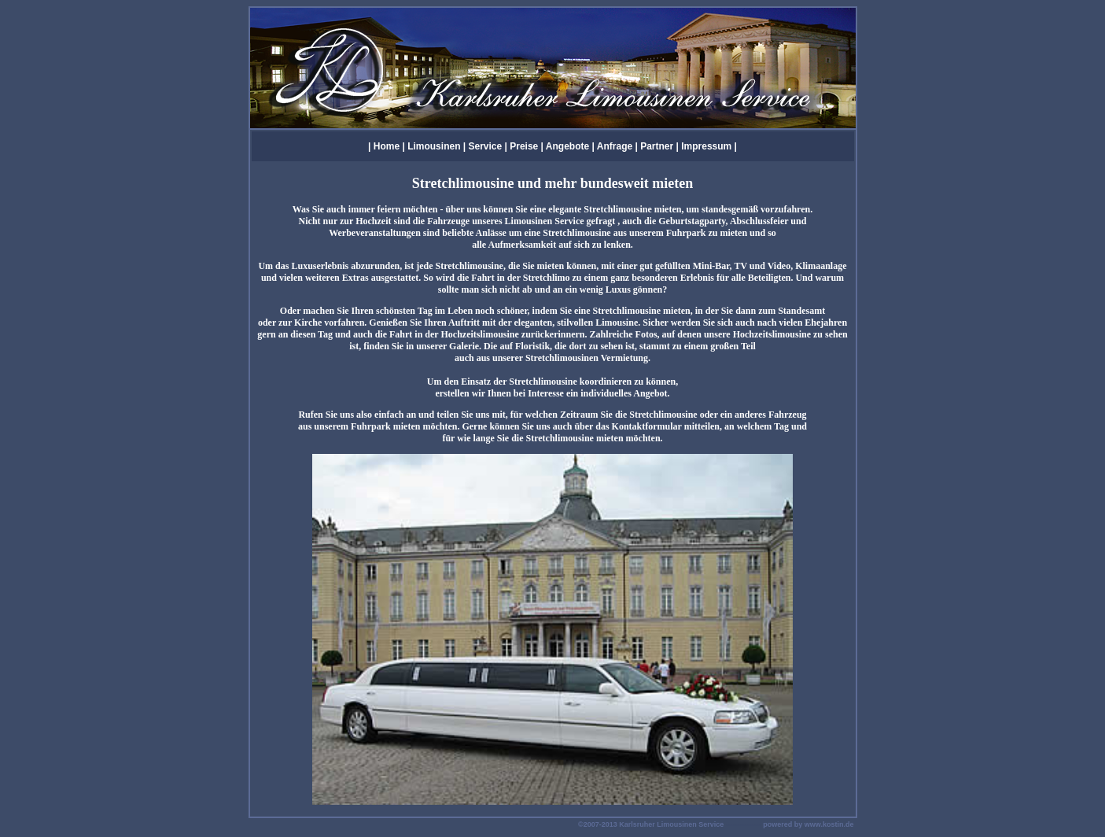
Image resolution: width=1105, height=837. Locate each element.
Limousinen (433, 146)
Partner (656, 146)
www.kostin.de (829, 824)
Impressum (707, 146)
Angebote (567, 146)
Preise (524, 146)
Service (486, 146)
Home (387, 146)
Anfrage (614, 146)
